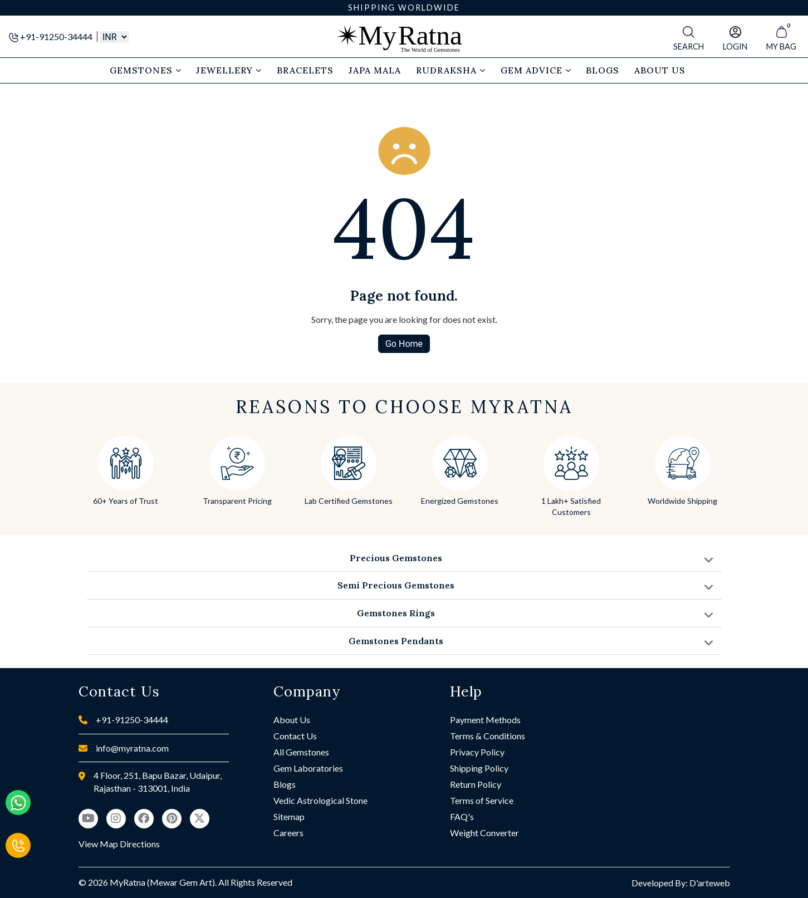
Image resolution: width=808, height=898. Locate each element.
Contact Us (295, 735)
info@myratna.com (132, 748)
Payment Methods (485, 719)
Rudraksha (451, 70)
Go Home (404, 343)
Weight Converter (484, 832)
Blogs (284, 784)
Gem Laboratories (308, 768)
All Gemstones (301, 752)
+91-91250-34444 (51, 36)
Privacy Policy (477, 752)
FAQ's (462, 816)
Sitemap (289, 816)
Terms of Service (481, 800)
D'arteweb (709, 882)
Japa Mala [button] (375, 70)
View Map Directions (119, 843)
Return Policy (475, 784)
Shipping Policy (479, 768)
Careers (288, 832)
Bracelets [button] (305, 70)
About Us (291, 719)
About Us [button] (659, 70)
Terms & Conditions (487, 735)
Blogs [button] (602, 70)
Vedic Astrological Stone (320, 800)
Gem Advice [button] (536, 70)
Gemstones (146, 70)
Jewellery (229, 70)
